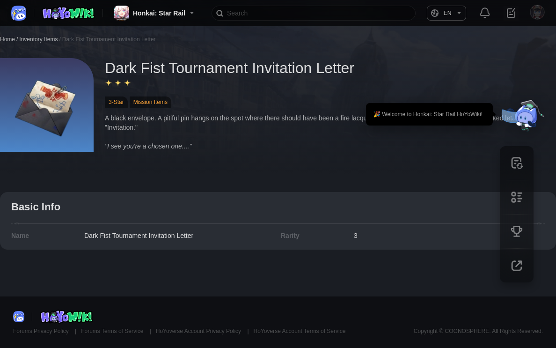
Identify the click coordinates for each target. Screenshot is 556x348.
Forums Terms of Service (113, 331)
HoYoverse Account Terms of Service (300, 331)
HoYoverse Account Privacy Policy (199, 331)
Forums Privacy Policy (41, 331)
